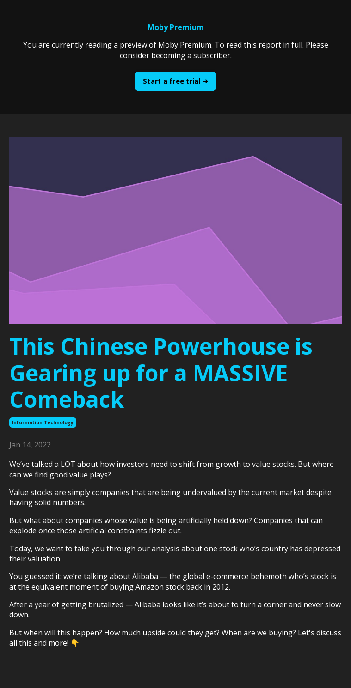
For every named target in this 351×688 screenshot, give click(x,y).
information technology (43, 422)
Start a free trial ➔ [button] (175, 81)
